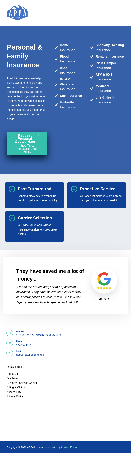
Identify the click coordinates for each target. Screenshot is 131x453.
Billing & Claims (15, 387)
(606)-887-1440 (23, 345)
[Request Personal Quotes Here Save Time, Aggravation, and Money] (27, 143)
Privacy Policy (15, 396)
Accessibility (13, 392)
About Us (12, 373)
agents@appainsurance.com (30, 354)
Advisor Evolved (70, 447)
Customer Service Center (21, 382)
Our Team (12, 378)
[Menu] (123, 12)
